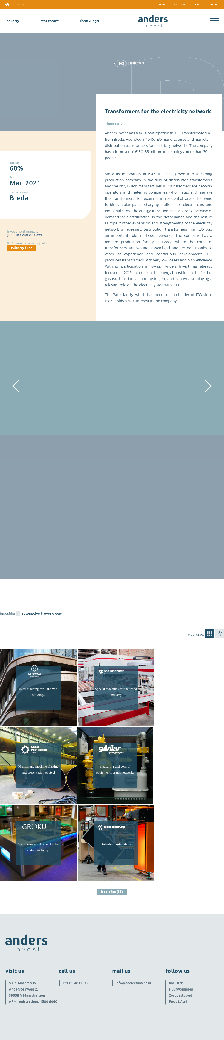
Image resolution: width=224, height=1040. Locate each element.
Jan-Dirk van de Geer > (26, 235)
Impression (116, 123)
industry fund (21, 248)
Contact (214, 4)
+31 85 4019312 (75, 983)
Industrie (176, 983)
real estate (49, 21)
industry (12, 21)
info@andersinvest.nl (133, 983)
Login (161, 4)
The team (179, 4)
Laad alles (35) (112, 892)
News (197, 4)
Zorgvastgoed (180, 995)
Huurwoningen (181, 989)
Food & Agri (89, 21)
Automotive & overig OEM (42, 613)
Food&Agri (178, 1001)
